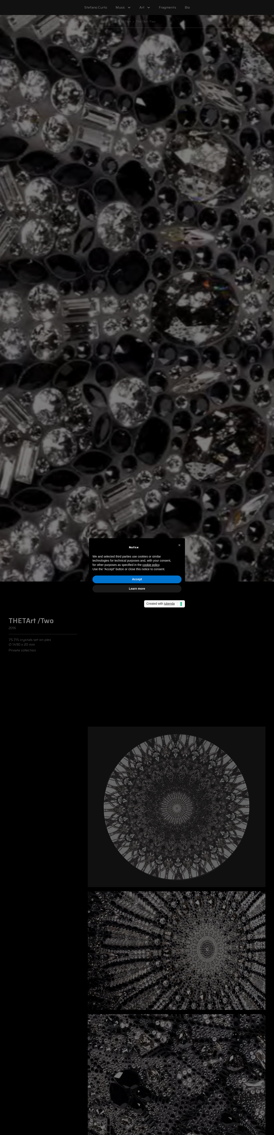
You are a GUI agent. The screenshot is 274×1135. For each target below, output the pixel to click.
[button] (179, 545)
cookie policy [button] (150, 565)
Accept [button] (137, 579)
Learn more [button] (137, 588)
